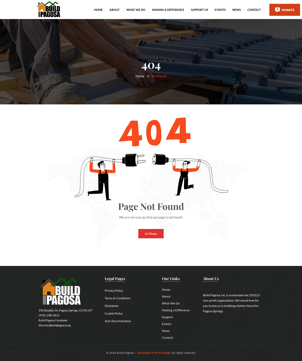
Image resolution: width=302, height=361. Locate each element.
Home (98, 9)
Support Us (199, 9)
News (236, 9)
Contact (254, 9)
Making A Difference (168, 9)
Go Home (151, 233)
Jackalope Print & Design (154, 353)
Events (220, 9)
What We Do (135, 9)
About (115, 9)
